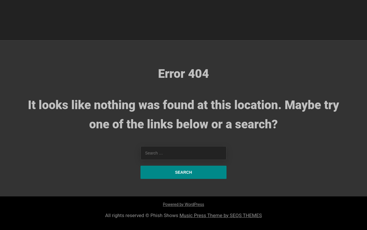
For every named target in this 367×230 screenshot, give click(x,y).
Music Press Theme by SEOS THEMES (220, 215)
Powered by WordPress (183, 204)
